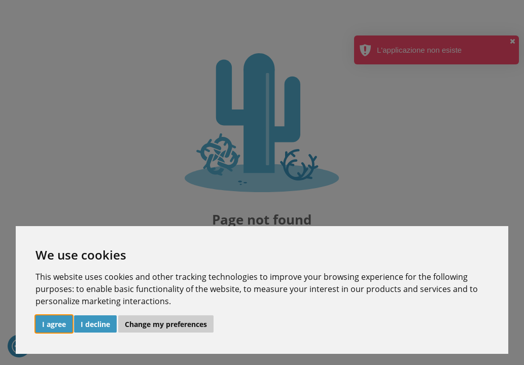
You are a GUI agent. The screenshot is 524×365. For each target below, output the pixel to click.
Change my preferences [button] (166, 324)
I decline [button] (95, 324)
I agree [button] (54, 324)
